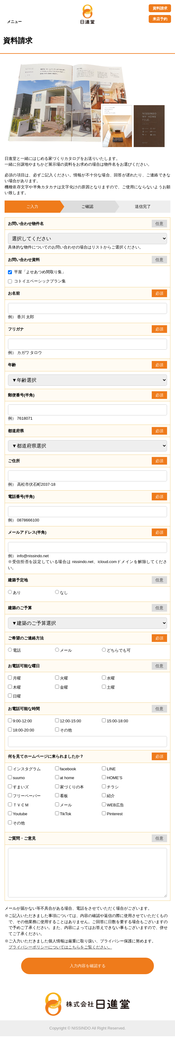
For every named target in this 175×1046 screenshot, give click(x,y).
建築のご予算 (20, 608)
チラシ (110, 787)
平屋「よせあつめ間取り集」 (37, 272)
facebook (65, 769)
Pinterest (112, 814)
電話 (14, 650)
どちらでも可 (116, 650)
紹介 (108, 796)
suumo (16, 777)
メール (63, 650)
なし (61, 592)
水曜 (108, 678)
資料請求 (160, 8)
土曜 (108, 687)
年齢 (12, 365)
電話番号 (21, 496)
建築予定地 (18, 580)
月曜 (14, 678)
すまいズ (18, 787)
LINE (109, 769)
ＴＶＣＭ (18, 805)
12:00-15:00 (68, 721)
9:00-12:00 (20, 721)
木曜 (14, 687)
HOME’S (112, 777)
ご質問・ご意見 (22, 838)
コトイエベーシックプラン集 (37, 281)
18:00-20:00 (21, 730)
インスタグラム (24, 769)
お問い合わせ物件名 (26, 223)
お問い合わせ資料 (24, 259)
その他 (63, 730)
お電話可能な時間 (24, 708)
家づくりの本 (69, 787)
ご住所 (14, 461)
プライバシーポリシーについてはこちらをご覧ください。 (60, 957)
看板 (61, 796)
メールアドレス (27, 532)
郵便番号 (21, 395)
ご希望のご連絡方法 (26, 638)
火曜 (61, 678)
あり (14, 592)
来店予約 (160, 19)
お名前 (14, 293)
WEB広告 (113, 805)
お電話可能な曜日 (24, 666)
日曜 (14, 696)
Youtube (17, 814)
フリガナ (16, 329)
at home (64, 777)
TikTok (63, 814)
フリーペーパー (24, 796)
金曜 (61, 687)
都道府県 (16, 431)
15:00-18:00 (115, 721)
